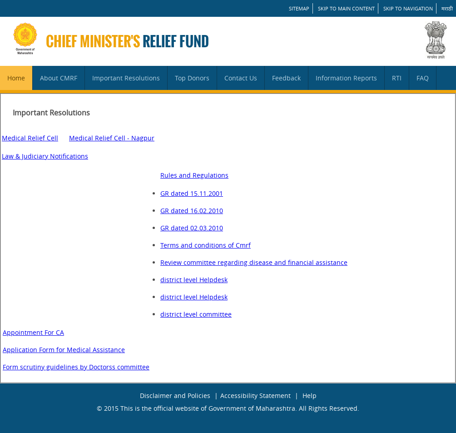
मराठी (447, 8)
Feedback (286, 78)
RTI (396, 78)
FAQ (422, 78)
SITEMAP (299, 8)
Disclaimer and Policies (175, 395)
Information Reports (346, 78)
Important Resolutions (126, 78)
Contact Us (240, 78)
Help (309, 395)
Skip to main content (346, 8)
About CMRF (58, 78)
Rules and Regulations (194, 175)
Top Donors (192, 78)
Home (16, 78)
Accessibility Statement (255, 395)
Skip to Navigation (408, 8)
